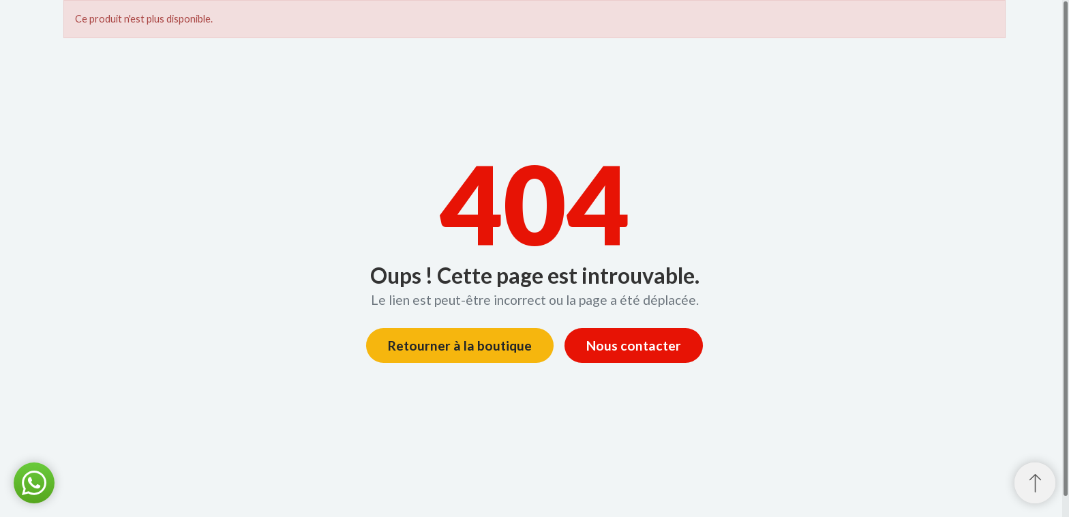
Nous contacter (633, 345)
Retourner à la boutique (460, 345)
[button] (34, 482)
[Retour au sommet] (1034, 482)
